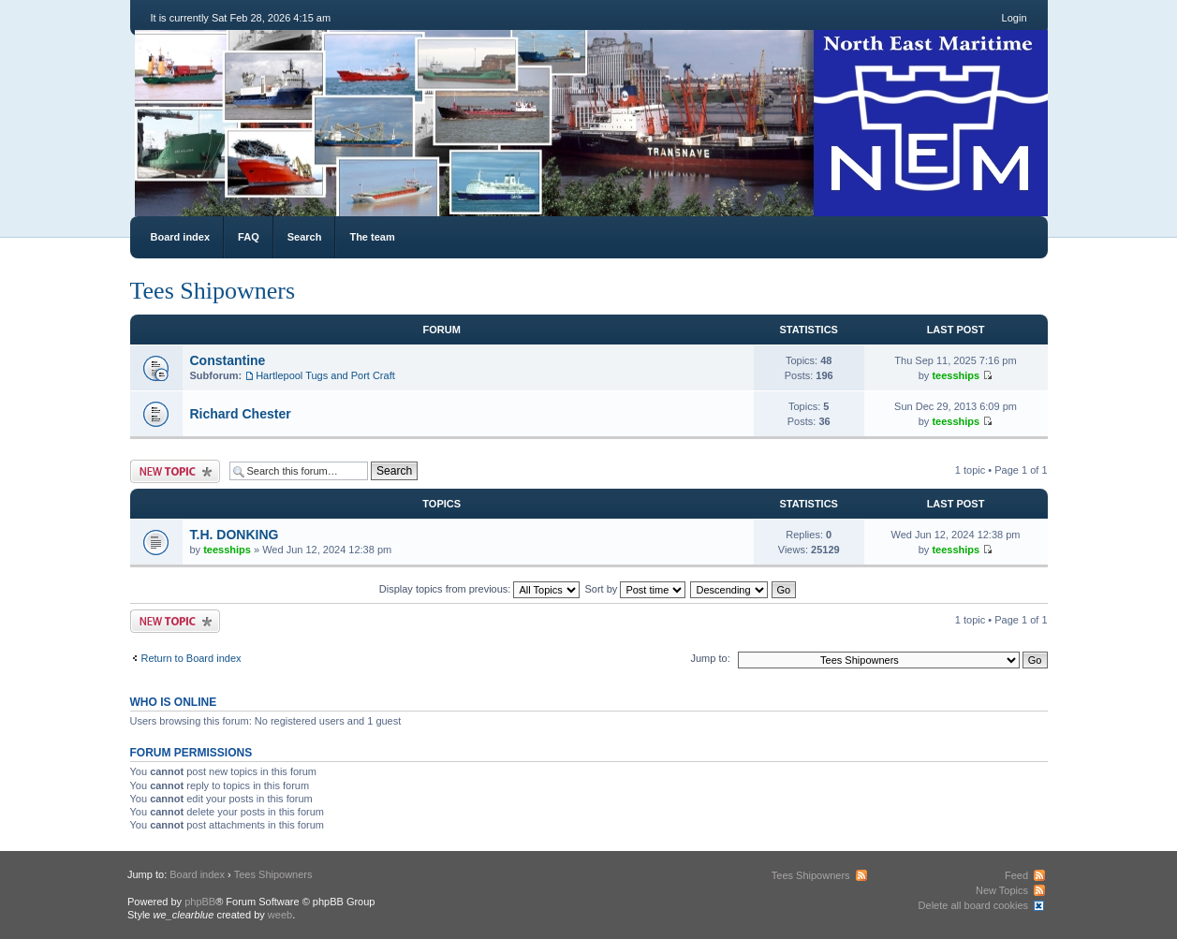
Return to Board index (191, 658)
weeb (280, 914)
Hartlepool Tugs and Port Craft (325, 375)
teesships (955, 375)
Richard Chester (240, 413)
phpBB (199, 901)
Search (304, 236)
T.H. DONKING (234, 534)
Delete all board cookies (973, 905)
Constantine (228, 360)
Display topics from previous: (480, 588)
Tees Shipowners (213, 290)
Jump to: (710, 658)
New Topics (1002, 890)
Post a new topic (175, 471)
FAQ (248, 236)
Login (1014, 17)
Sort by (635, 588)
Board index (181, 236)
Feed (1016, 875)
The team (371, 236)
